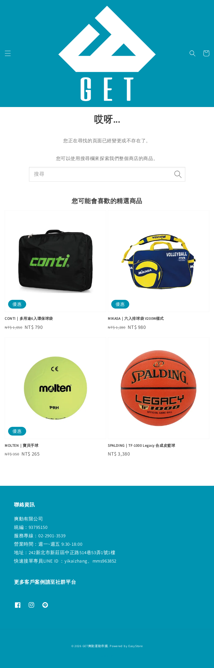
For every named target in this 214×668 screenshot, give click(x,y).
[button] (8, 53)
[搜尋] (178, 174)
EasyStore (135, 646)
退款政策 (107, 656)
